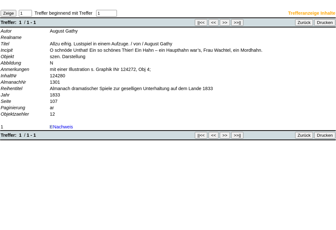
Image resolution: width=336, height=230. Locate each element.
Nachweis (61, 126)
